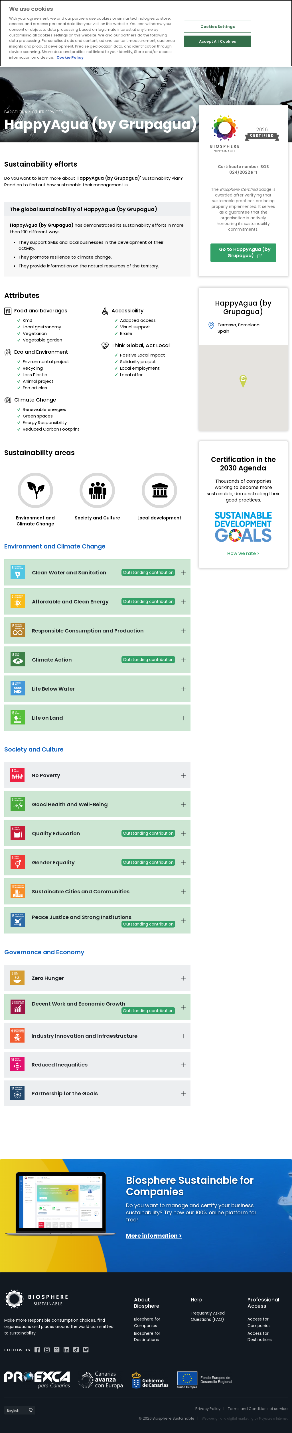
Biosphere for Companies (147, 1322)
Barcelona (15, 112)
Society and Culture (97, 518)
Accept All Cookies (217, 41)
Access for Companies (259, 1322)
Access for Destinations (260, 1336)
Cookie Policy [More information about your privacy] (70, 57)
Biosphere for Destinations (147, 1336)
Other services (47, 112)
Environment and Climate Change (35, 521)
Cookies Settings (217, 26)
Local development (159, 518)
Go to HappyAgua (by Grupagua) (245, 252)
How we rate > (243, 553)
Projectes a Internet (273, 1418)
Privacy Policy (207, 1408)
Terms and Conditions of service (258, 1408)
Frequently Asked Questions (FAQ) (208, 1316)
